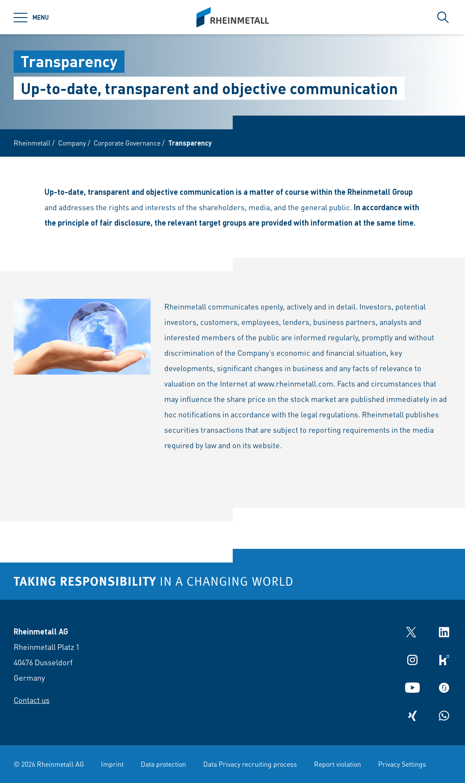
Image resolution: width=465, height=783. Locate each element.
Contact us (32, 700)
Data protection (163, 763)
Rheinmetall (32, 142)
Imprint (112, 763)
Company (72, 142)
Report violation (337, 763)
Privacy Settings (402, 763)
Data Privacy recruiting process (250, 763)
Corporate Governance (127, 142)
